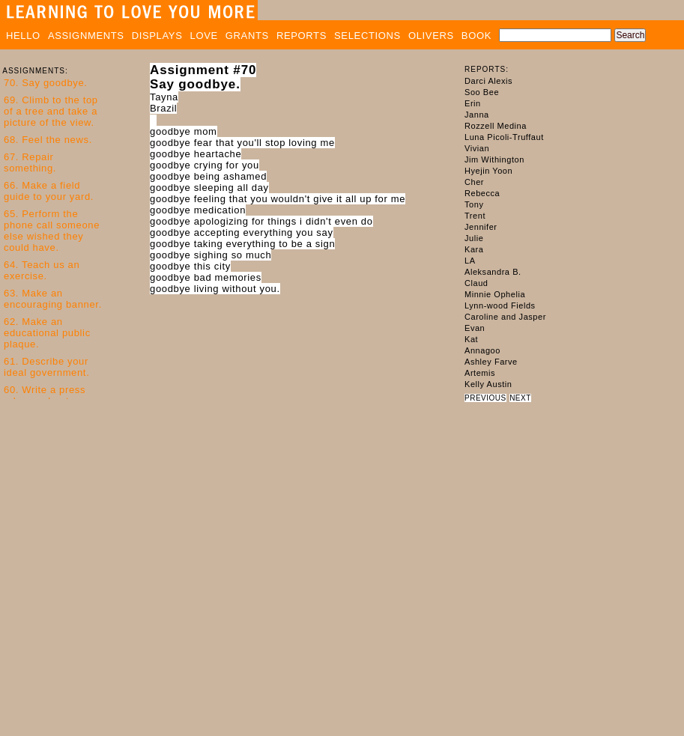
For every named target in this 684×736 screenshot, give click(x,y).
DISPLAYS (157, 35)
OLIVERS (431, 35)
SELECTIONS (367, 35)
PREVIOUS (485, 398)
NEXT (520, 398)
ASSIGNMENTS (86, 35)
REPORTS (301, 35)
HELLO (23, 35)
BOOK (476, 35)
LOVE (204, 35)
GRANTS (247, 35)
